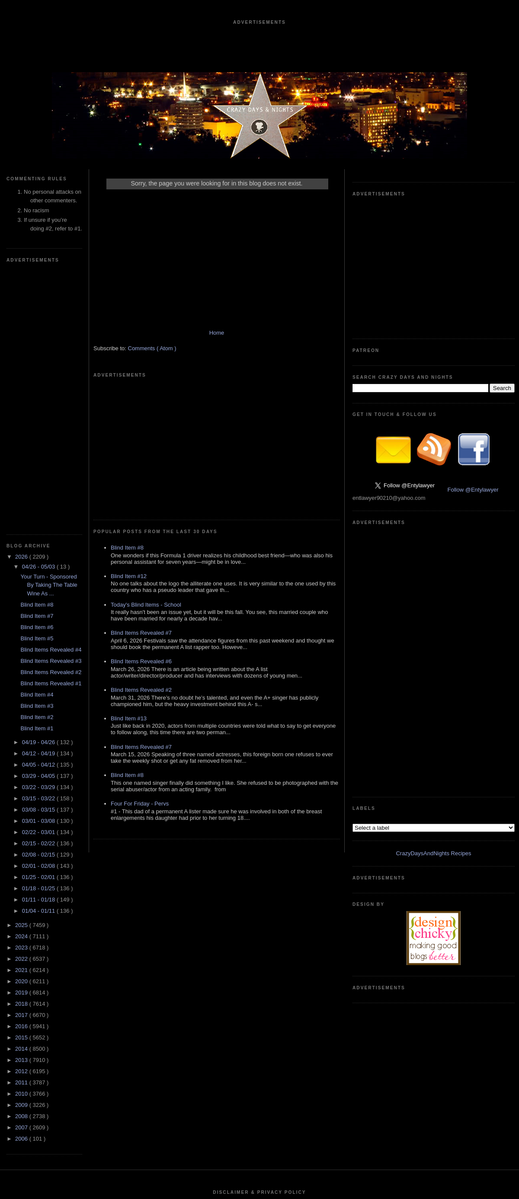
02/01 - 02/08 (39, 606)
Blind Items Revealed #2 (50, 412)
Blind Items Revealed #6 (141, 540)
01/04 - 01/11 (39, 651)
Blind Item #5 (36, 379)
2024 (22, 677)
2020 (22, 722)
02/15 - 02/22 (39, 584)
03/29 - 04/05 (39, 516)
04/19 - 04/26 (39, 483)
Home (216, 341)
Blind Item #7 (36, 356)
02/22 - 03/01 (39, 572)
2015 (22, 778)
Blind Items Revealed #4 (50, 390)
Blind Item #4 (36, 435)
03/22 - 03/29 (39, 527)
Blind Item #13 (129, 597)
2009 (22, 845)
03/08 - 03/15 (39, 550)
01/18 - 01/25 (39, 629)
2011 (22, 823)
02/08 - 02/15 (39, 595)
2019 (22, 733)
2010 (22, 834)
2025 (22, 665)
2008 (22, 857)
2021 (22, 710)
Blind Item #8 (36, 345)
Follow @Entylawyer (473, 360)
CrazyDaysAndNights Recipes (433, 464)
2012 (22, 812)
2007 (22, 868)
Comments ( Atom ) (152, 357)
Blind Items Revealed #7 (141, 511)
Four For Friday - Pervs (140, 682)
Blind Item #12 (129, 455)
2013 (22, 800)
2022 (22, 699)
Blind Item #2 (36, 457)
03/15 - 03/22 (39, 539)
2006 (22, 879)
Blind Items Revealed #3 (50, 401)
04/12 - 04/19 (39, 494)
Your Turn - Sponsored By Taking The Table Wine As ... (48, 325)
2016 (22, 767)
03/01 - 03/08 (39, 561)
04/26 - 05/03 (39, 307)
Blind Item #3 (36, 446)
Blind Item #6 (36, 367)
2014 (22, 789)
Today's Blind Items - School (146, 483)
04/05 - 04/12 (39, 505)
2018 (22, 744)
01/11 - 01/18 (39, 640)
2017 (22, 755)
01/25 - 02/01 (39, 617)
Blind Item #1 (36, 469)
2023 (22, 688)
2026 (22, 297)
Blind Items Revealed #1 (50, 424)
